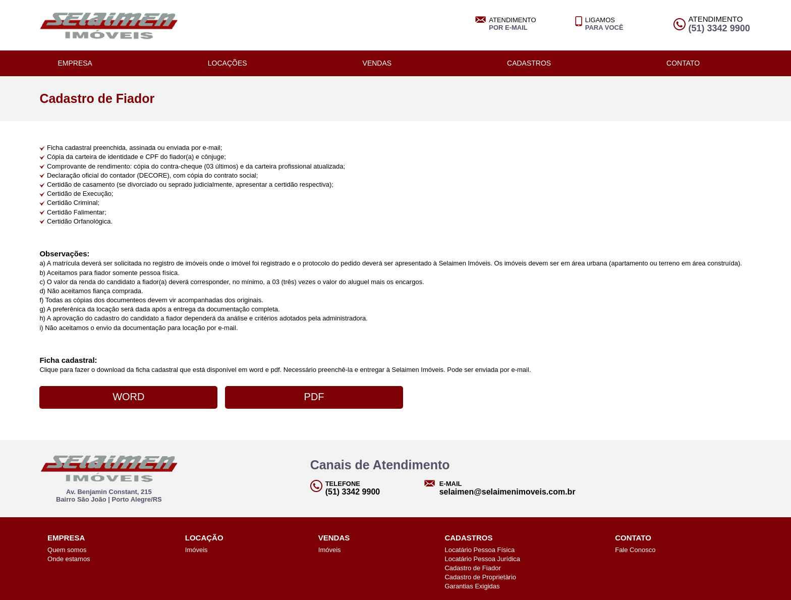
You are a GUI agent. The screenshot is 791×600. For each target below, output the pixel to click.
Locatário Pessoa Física (479, 550)
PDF (314, 396)
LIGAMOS (604, 23)
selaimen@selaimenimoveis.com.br (507, 491)
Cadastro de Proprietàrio (480, 577)
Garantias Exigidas (471, 586)
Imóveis (196, 550)
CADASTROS (529, 63)
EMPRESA (75, 63)
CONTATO (683, 63)
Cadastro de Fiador (472, 568)
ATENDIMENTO (512, 23)
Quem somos (66, 550)
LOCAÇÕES (227, 63)
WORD (128, 396)
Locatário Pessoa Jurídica (482, 559)
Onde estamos (68, 559)
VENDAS (377, 63)
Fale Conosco (635, 550)
